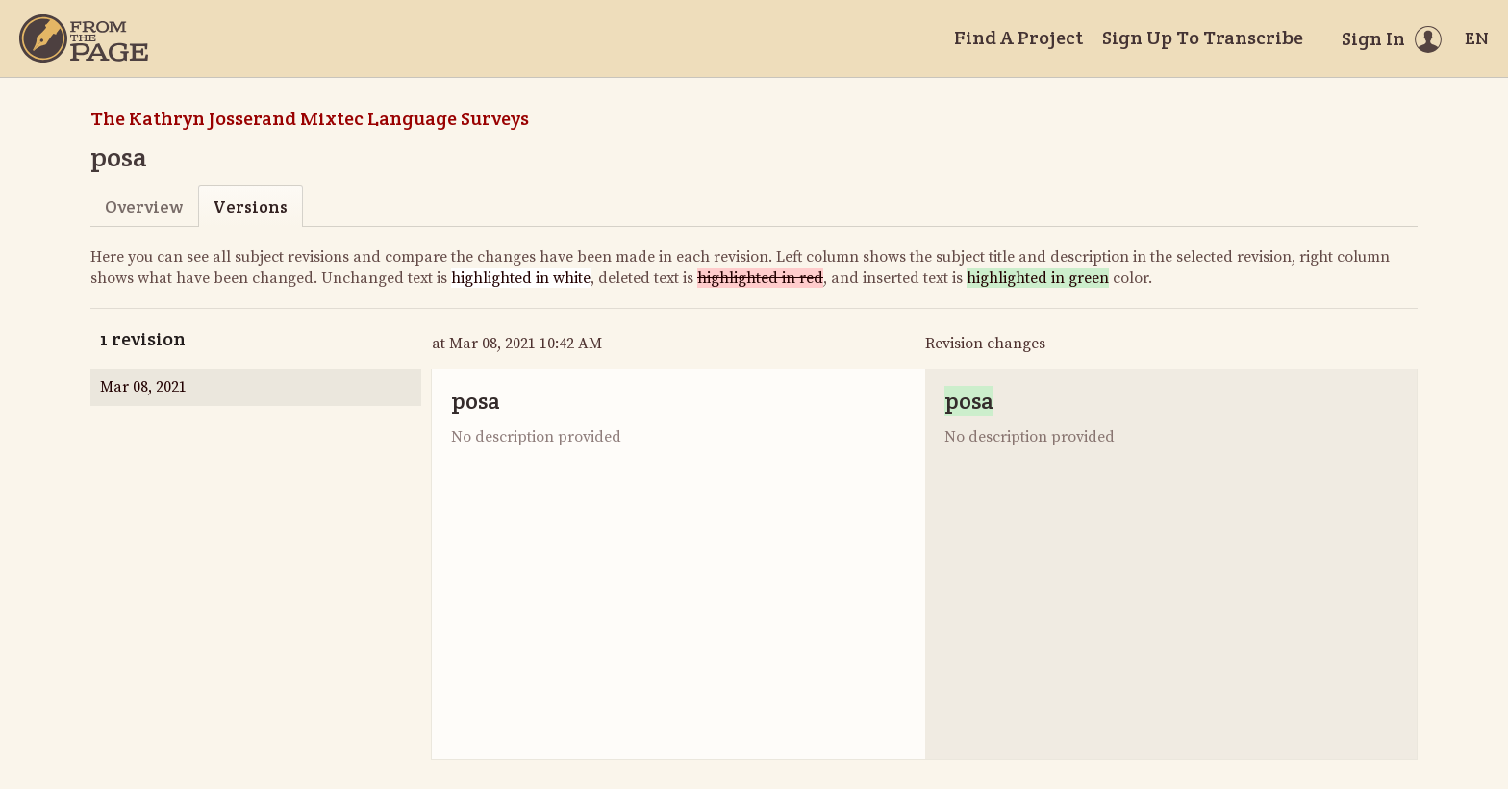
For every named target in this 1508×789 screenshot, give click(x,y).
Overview (144, 206)
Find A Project (1018, 37)
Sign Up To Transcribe (1202, 37)
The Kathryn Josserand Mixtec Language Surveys (309, 118)
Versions (250, 206)
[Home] (83, 38)
